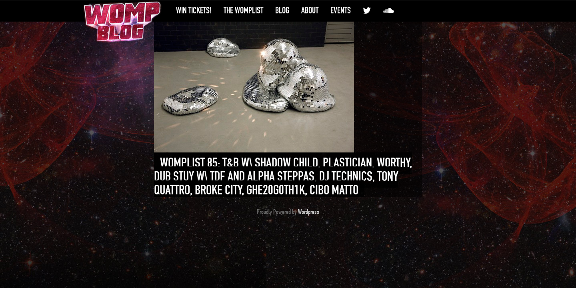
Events (340, 10)
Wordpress (308, 212)
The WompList (243, 10)
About (309, 10)
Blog (282, 10)
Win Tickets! (194, 10)
